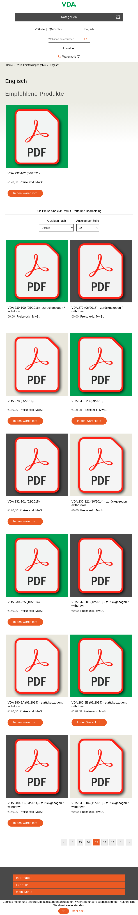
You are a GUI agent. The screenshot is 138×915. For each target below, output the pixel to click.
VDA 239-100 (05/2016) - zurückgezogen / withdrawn (36, 309)
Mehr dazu (78, 910)
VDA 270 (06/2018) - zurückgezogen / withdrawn (97, 309)
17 (112, 842)
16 (104, 842)
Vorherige (72, 842)
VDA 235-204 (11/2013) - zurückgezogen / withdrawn (100, 804)
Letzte (129, 842)
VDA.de (40, 29)
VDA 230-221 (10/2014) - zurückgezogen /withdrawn (99, 503)
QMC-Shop (56, 29)
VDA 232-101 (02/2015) (24, 501)
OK (63, 911)
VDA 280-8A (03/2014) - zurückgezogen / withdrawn (35, 704)
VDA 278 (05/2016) (21, 401)
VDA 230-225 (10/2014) (24, 602)
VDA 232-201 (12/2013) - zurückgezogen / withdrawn (100, 603)
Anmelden (69, 48)
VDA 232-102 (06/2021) (24, 173)
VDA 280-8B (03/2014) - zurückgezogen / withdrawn (99, 704)
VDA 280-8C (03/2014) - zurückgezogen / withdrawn (36, 804)
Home (9, 65)
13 (80, 842)
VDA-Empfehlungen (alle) (31, 65)
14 (88, 842)
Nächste (121, 842)
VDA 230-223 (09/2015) (88, 401)
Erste (64, 842)
